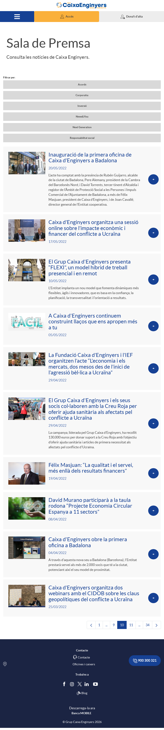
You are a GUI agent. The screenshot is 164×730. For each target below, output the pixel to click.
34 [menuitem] (149, 628)
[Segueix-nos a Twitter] (79, 686)
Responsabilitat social (82, 137)
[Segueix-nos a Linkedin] (87, 686)
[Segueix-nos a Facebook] (65, 686)
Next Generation (82, 127)
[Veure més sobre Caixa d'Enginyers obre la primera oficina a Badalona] (82, 556)
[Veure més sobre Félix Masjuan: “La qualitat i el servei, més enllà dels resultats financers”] (82, 474)
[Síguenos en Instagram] (72, 686)
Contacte (84, 659)
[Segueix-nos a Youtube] (96, 686)
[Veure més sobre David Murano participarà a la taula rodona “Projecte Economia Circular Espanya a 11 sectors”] (82, 512)
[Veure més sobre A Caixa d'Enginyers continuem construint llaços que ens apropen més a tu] (82, 327)
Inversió (82, 105)
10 (123, 628)
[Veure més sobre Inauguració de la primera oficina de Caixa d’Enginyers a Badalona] (82, 179)
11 (132, 628)
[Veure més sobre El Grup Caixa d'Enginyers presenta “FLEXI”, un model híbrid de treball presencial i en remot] (82, 280)
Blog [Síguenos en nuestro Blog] (82, 695)
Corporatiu (82, 95)
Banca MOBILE (81, 715)
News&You (82, 116)
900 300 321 (145, 663)
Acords (82, 84)
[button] (66, 16)
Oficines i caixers (84, 666)
